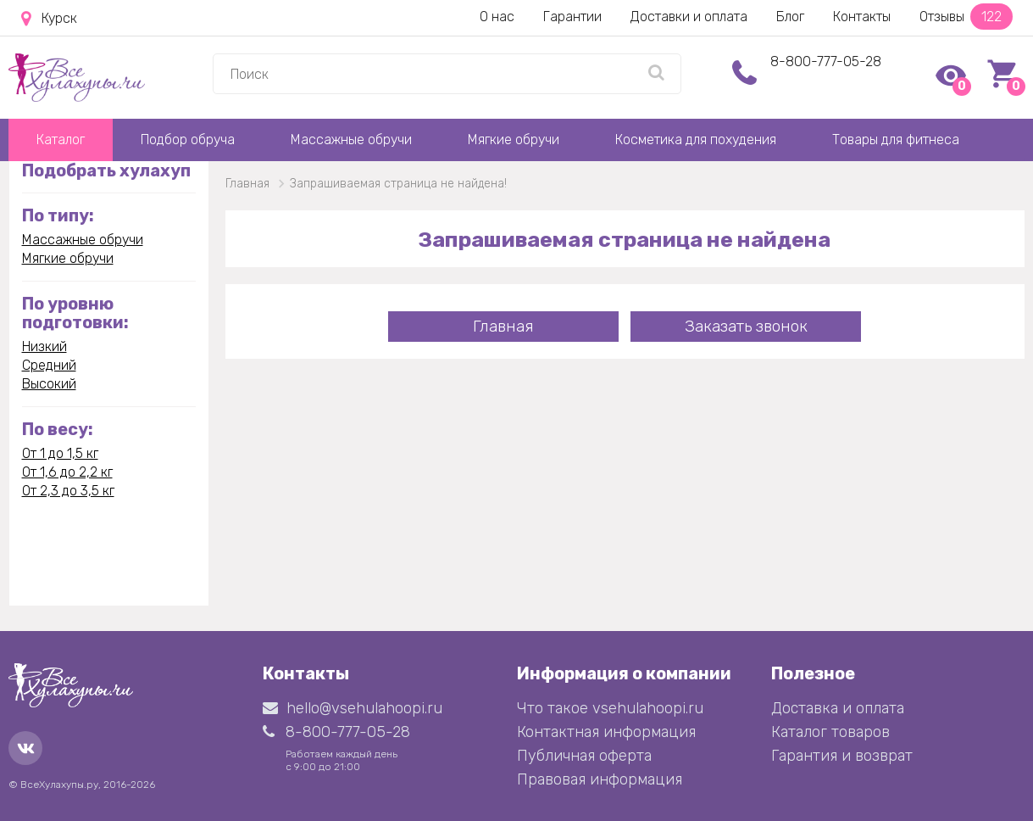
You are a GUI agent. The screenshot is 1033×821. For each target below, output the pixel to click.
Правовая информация (599, 779)
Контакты (862, 16)
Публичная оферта (584, 755)
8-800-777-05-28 (825, 61)
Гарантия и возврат (842, 755)
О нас (497, 16)
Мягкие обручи (513, 139)
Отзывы (966, 16)
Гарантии (572, 16)
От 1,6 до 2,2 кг (67, 472)
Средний (49, 365)
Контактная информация (606, 732)
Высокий (49, 384)
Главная (503, 326)
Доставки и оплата (688, 16)
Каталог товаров (830, 732)
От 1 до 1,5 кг (60, 453)
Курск (49, 18)
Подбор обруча (188, 139)
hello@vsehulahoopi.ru (352, 708)
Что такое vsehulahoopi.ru (610, 708)
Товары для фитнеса (895, 139)
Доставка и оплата (837, 708)
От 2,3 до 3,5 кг (68, 491)
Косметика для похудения (695, 139)
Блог (790, 16)
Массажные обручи (351, 139)
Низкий (44, 346)
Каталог (60, 139)
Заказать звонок (746, 326)
